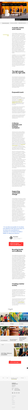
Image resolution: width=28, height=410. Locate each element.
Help (13, 399)
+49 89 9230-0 (16, 388)
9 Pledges (20, 99)
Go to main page (15, 362)
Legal (13, 397)
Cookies (13, 402)
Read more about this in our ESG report (16, 244)
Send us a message (17, 389)
